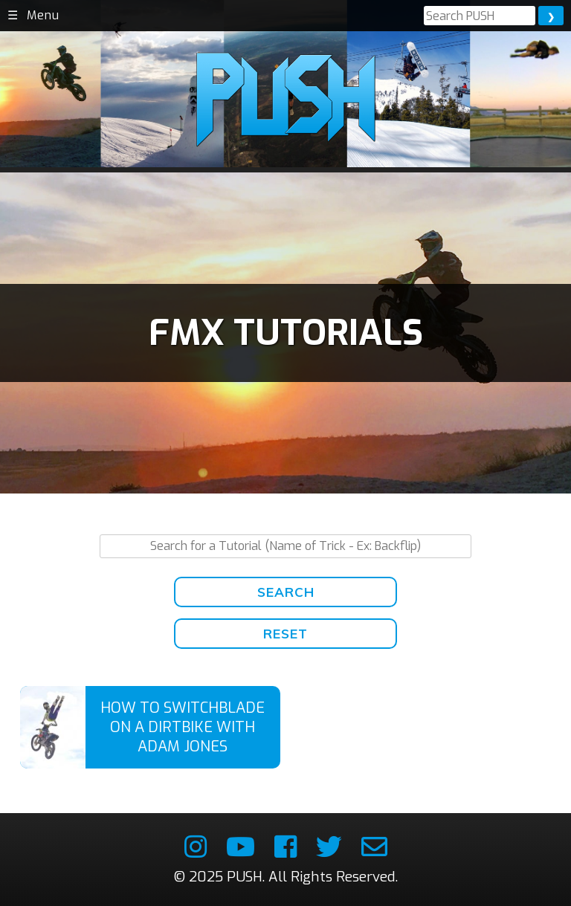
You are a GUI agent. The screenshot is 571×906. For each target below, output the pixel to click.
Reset (285, 633)
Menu (43, 15)
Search (285, 592)
